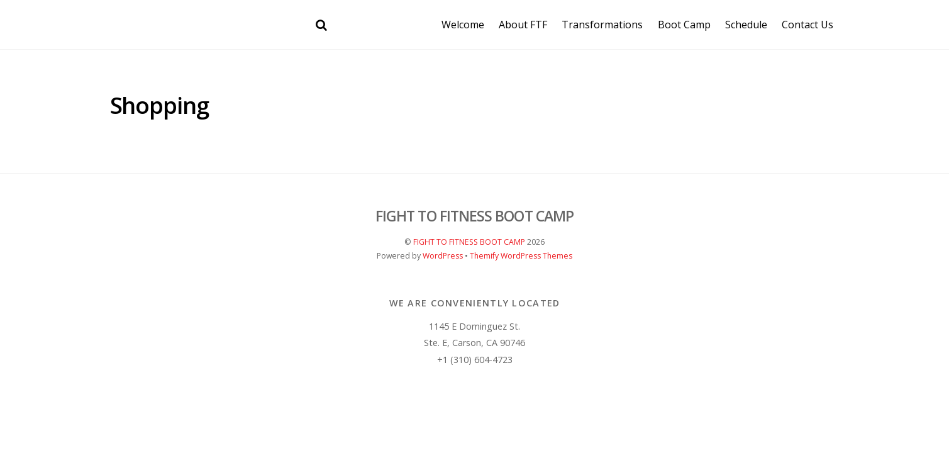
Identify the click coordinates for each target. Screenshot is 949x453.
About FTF (523, 24)
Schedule (746, 24)
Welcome (462, 24)
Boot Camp (684, 24)
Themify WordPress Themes (521, 255)
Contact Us (807, 24)
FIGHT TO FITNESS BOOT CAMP (469, 242)
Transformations (602, 24)
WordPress (443, 255)
